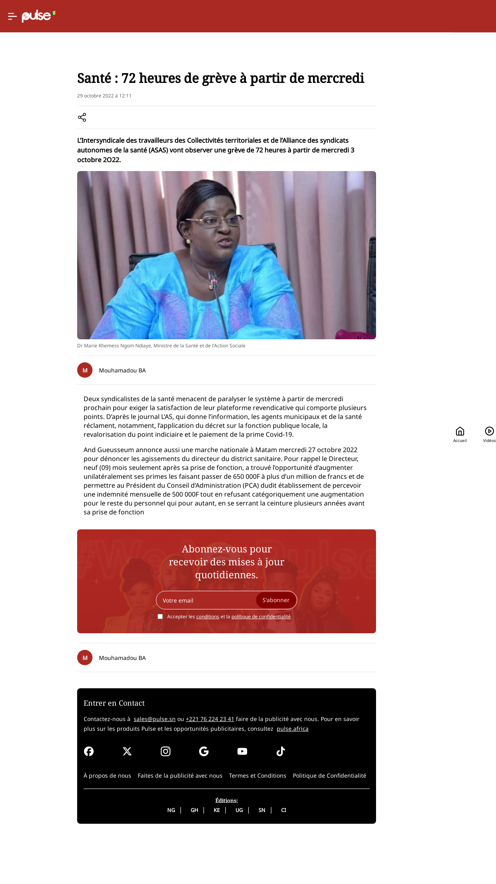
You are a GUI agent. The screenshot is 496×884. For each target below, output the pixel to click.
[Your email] (193, 647)
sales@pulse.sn (112, 766)
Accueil (332, 16)
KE (184, 857)
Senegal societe (103, 105)
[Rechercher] (423, 16)
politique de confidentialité (228, 663)
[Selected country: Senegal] (279, 16)
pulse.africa (226, 776)
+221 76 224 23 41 (167, 766)
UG (206, 857)
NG (138, 857)
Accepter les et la (196, 663)
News (68, 105)
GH (161, 857)
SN (228, 857)
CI (250, 857)
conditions (174, 663)
